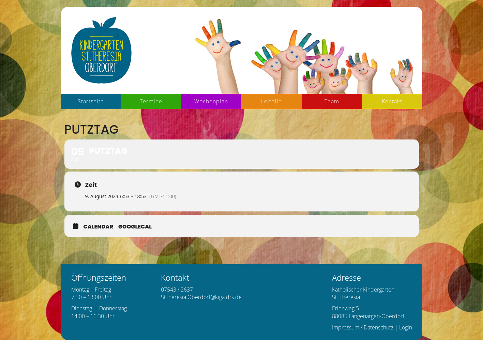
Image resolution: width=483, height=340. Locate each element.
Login (405, 327)
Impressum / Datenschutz (362, 327)
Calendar (99, 226)
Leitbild (271, 101)
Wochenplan (211, 101)
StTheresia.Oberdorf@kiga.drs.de (201, 297)
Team (331, 101)
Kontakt (392, 101)
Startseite (91, 101)
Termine (151, 101)
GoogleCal (135, 226)
